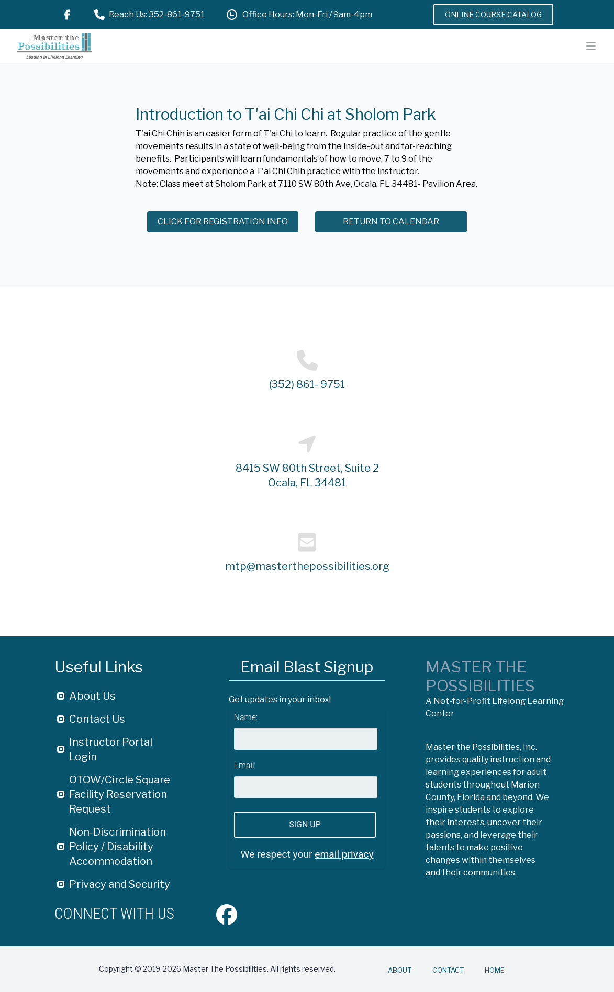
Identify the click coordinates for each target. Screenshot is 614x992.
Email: (245, 765)
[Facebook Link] (67, 14)
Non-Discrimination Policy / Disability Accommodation (117, 847)
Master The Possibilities (480, 676)
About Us (92, 696)
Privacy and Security (119, 884)
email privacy (344, 854)
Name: (246, 717)
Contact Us (97, 719)
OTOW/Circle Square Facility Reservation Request (119, 794)
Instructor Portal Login (110, 749)
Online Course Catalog (493, 14)
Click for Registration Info (223, 221)
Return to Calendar (391, 221)
